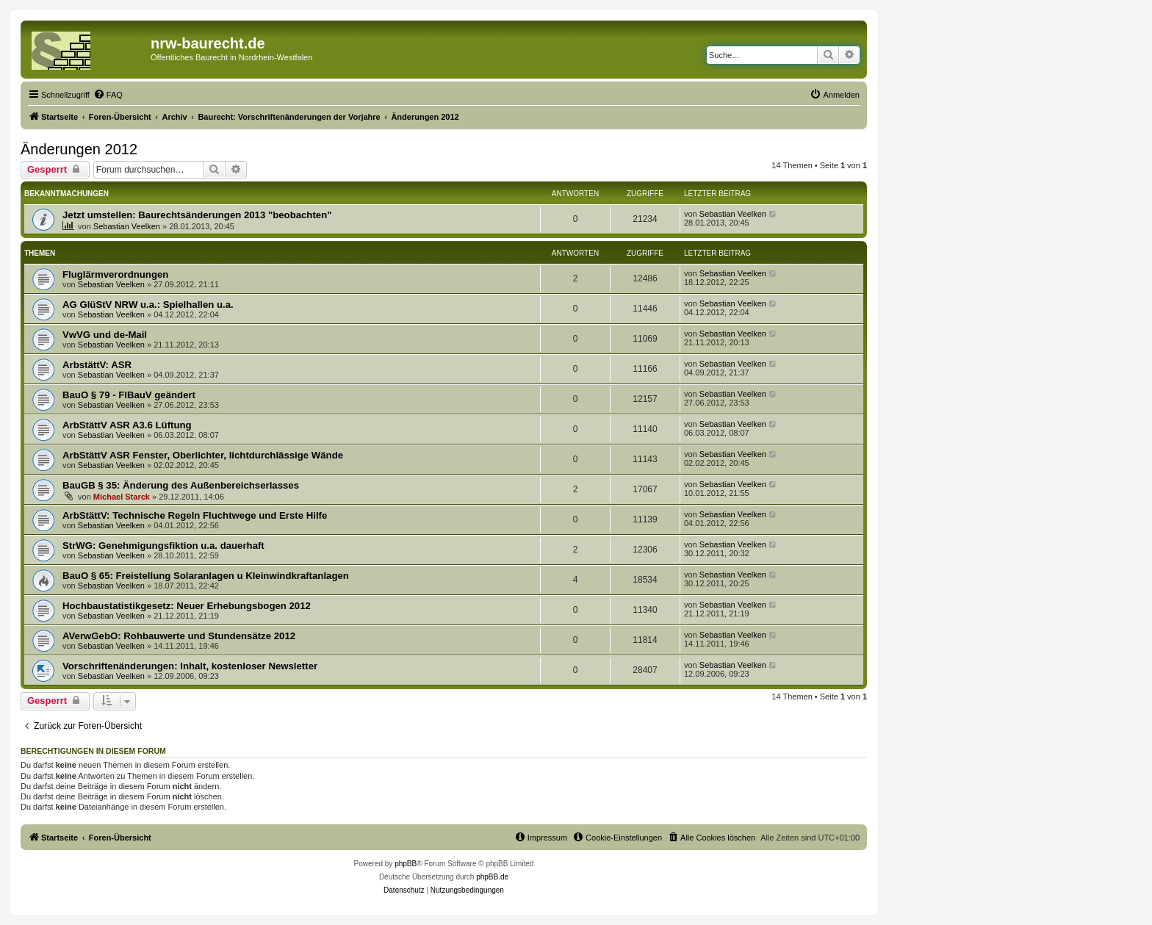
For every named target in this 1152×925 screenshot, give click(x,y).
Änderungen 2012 (79, 149)
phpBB (406, 864)
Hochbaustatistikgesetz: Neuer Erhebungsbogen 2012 (186, 605)
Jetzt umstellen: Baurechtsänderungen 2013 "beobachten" (196, 214)
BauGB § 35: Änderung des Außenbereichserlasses (180, 485)
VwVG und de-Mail (104, 334)
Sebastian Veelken (126, 226)
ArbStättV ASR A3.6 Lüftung (127, 425)
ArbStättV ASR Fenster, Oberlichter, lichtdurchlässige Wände (202, 455)
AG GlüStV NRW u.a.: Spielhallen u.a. (148, 304)
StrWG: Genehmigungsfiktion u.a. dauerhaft (163, 545)
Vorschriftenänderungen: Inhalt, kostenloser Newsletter (189, 666)
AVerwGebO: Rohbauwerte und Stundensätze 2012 (178, 635)
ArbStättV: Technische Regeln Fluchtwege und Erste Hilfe (194, 515)
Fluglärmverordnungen (115, 274)
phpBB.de (492, 877)
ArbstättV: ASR (97, 364)
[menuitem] (108, 95)
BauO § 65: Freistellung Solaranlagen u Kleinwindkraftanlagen (205, 575)
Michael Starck (121, 496)
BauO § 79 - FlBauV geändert (128, 394)
